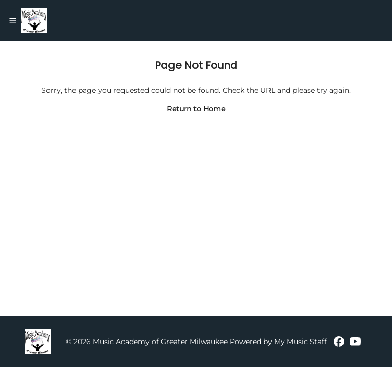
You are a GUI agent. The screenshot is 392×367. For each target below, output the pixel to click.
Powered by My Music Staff (278, 341)
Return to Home (196, 108)
